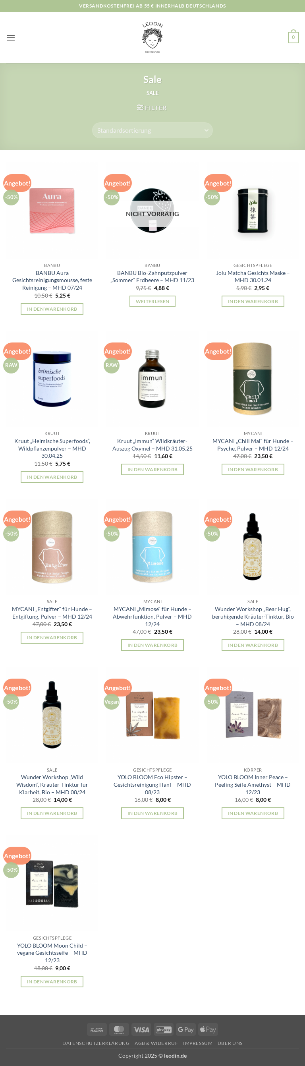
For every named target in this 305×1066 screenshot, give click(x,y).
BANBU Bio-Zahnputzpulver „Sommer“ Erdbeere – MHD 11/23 (152, 276)
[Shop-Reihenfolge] (152, 130)
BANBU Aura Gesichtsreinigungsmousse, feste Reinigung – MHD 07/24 (52, 280)
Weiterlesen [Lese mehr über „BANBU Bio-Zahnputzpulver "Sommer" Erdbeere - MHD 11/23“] (153, 301)
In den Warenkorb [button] (52, 308)
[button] (10, 37)
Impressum (198, 1043)
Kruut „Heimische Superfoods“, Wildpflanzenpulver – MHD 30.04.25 (52, 448)
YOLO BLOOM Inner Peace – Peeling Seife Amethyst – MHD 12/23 (253, 784)
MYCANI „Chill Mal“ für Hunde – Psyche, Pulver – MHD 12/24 (252, 444)
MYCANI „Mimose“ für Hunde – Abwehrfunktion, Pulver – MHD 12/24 (152, 616)
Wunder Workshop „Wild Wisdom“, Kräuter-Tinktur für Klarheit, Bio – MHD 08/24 (52, 784)
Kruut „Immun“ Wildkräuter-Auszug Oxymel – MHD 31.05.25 (152, 444)
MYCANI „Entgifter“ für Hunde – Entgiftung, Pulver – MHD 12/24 (52, 613)
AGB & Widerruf (156, 1043)
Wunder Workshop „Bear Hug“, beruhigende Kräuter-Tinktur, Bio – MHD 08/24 (253, 616)
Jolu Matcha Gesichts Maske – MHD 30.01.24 (253, 276)
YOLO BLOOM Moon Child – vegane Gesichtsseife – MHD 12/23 (52, 952)
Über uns (230, 1043)
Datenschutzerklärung (95, 1043)
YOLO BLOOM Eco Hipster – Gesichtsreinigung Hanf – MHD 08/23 (152, 784)
